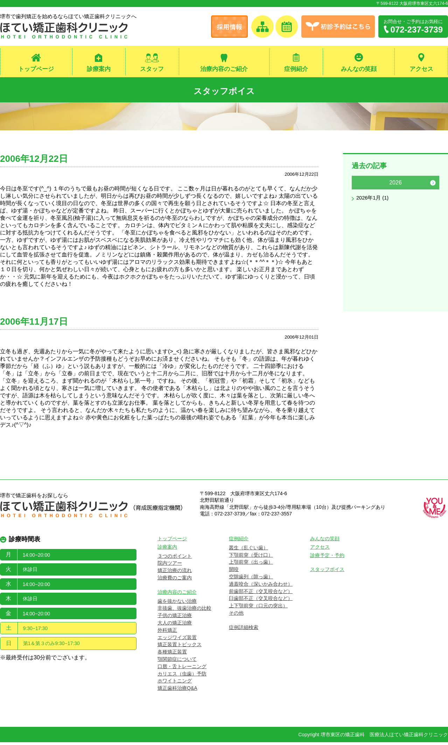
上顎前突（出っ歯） (251, 565)
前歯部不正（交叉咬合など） (261, 594)
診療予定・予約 (327, 558)
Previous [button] (358, 185)
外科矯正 (167, 633)
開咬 (234, 572)
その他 (236, 616)
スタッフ (152, 69)
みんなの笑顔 (359, 69)
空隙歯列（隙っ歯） (251, 580)
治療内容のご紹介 (224, 69)
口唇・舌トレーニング (182, 669)
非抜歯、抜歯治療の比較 (184, 611)
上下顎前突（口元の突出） (258, 609)
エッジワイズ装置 (177, 640)
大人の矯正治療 (175, 626)
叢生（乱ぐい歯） (248, 550)
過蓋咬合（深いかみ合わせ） (261, 587)
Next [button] (433, 185)
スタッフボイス (224, 91)
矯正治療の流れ (175, 573)
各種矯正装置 (172, 655)
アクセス (421, 69)
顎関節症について (177, 662)
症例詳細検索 (243, 630)
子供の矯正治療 (175, 618)
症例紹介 (296, 69)
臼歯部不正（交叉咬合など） (261, 601)
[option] (395, 193)
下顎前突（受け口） (251, 557)
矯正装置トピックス (180, 647)
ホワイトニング (175, 684)
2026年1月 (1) (374, 201)
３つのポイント (175, 559)
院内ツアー (170, 566)
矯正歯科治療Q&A (177, 691)
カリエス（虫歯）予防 (182, 676)
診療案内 (99, 69)
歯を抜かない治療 (177, 604)
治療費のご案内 (175, 581)
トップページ (36, 69)
